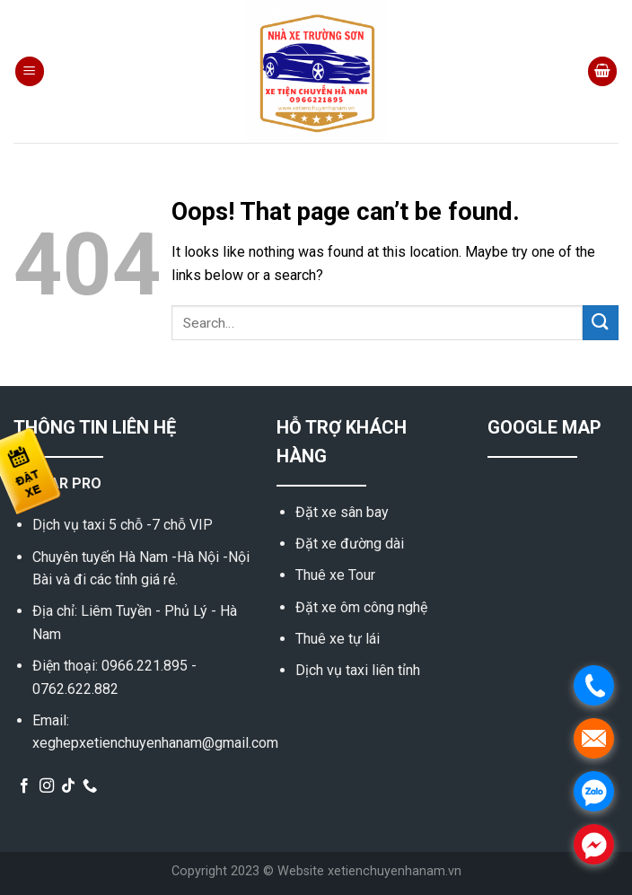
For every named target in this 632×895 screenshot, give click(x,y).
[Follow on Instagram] (47, 786)
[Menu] (29, 71)
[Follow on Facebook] (24, 786)
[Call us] (90, 786)
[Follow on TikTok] (68, 786)
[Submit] (601, 322)
